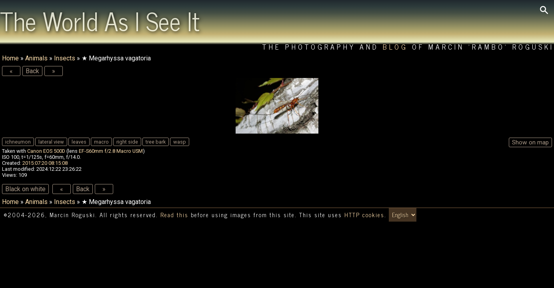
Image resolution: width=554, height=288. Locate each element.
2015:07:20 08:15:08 (45, 163)
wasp (179, 142)
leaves (79, 142)
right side (127, 142)
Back (32, 71)
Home (10, 58)
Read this (174, 215)
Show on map (530, 142)
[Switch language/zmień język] (402, 215)
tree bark (156, 142)
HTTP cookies (364, 215)
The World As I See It (100, 20)
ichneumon (18, 142)
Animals (36, 58)
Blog (395, 46)
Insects (64, 58)
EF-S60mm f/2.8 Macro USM (111, 151)
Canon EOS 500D (46, 151)
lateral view (51, 142)
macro (101, 142)
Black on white (25, 189)
